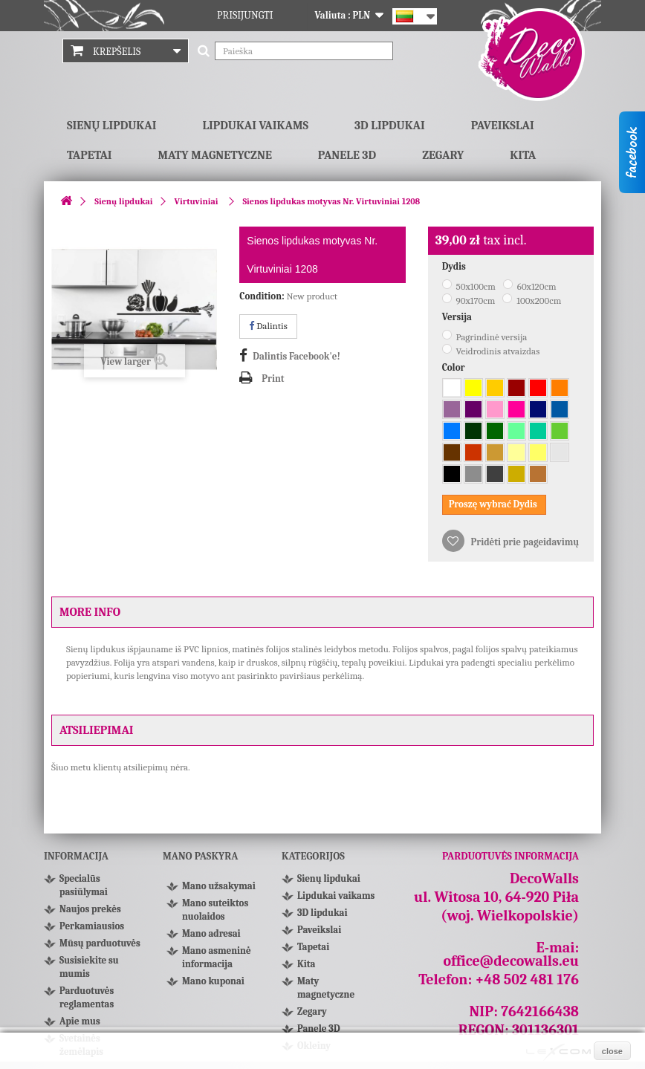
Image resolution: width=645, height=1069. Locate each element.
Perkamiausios (91, 926)
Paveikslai (502, 125)
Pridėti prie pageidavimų (524, 542)
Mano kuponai (213, 981)
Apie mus (79, 1021)
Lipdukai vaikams (255, 125)
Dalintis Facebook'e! (296, 356)
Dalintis (268, 325)
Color (454, 367)
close (612, 1051)
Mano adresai (211, 933)
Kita (523, 155)
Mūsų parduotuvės (99, 943)
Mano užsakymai (219, 885)
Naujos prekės (90, 908)
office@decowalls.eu (512, 960)
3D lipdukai (389, 125)
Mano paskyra (200, 856)
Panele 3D (347, 155)
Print (273, 378)
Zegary (443, 155)
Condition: (261, 296)
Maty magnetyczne (215, 155)
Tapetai (89, 155)
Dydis (455, 266)
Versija (458, 316)
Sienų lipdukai (111, 125)
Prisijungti (245, 15)
